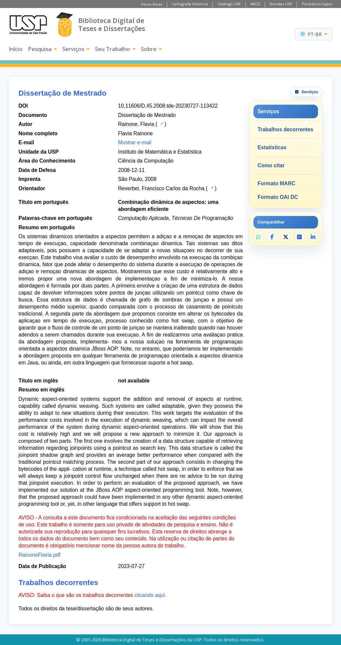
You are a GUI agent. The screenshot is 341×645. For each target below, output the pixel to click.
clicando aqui (150, 595)
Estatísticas (271, 147)
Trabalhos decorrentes (285, 129)
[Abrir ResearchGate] (299, 237)
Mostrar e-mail (135, 142)
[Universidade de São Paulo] (28, 24)
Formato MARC (276, 183)
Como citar (270, 165)
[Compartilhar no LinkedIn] (313, 237)
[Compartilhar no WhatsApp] (258, 237)
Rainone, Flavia (136, 124)
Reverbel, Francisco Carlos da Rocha (161, 188)
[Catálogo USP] (161, 123)
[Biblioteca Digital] (64, 24)
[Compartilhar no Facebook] (272, 237)
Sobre (151, 49)
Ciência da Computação (145, 161)
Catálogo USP (229, 4)
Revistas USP (281, 4)
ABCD (255, 4)
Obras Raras (151, 4)
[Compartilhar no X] (286, 237)
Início (16, 49)
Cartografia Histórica (190, 4)
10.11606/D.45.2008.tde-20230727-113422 (168, 106)
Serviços (76, 49)
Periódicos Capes (317, 4)
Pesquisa (42, 49)
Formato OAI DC (277, 197)
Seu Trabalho (115, 49)
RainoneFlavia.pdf (40, 555)
